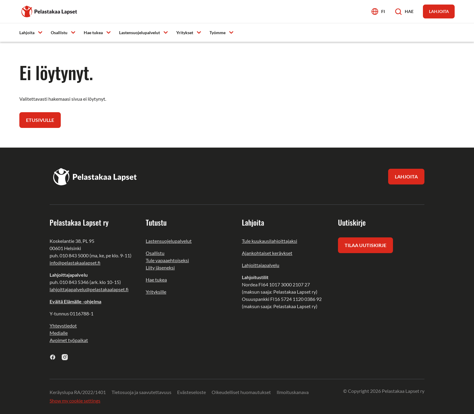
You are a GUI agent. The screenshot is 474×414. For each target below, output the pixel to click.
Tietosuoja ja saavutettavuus (141, 392)
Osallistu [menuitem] (59, 32)
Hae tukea (156, 279)
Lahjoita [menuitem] (26, 32)
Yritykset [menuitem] (184, 32)
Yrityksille (156, 292)
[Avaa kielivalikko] (378, 11)
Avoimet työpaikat (69, 340)
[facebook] (53, 357)
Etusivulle (40, 120)
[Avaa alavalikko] (40, 32)
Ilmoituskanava (293, 392)
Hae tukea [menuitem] (93, 32)
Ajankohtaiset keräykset (267, 253)
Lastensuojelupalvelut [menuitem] (139, 32)
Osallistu (155, 253)
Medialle (59, 333)
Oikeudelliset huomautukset (241, 392)
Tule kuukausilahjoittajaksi (269, 241)
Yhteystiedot (63, 325)
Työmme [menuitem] (217, 32)
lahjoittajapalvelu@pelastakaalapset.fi (89, 289)
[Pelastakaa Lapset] (49, 11)
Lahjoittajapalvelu (260, 265)
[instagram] (65, 357)
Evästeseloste (191, 392)
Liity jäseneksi (160, 267)
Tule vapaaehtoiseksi (167, 260)
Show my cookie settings (75, 400)
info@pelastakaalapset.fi (75, 263)
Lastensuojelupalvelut (169, 241)
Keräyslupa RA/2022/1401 (78, 392)
